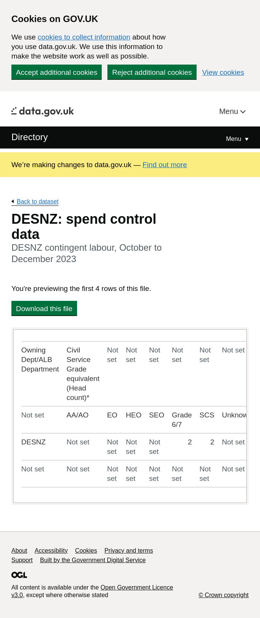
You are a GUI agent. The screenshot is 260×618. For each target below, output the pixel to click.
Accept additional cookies (56, 72)
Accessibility (51, 550)
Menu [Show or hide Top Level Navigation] (234, 139)
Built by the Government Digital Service (93, 560)
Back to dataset (37, 201)
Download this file (44, 309)
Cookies (86, 550)
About (19, 550)
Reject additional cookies (152, 72)
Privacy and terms (128, 550)
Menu (229, 111)
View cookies (223, 72)
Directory (29, 137)
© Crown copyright (224, 595)
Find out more (165, 165)
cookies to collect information (84, 37)
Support (22, 560)
